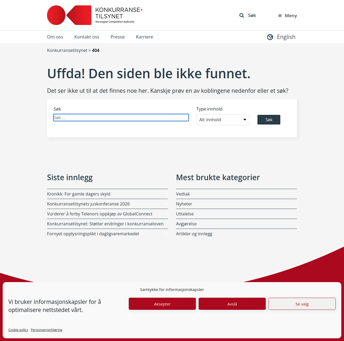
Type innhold (209, 109)
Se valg (302, 304)
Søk (247, 15)
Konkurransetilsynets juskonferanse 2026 (88, 204)
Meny (287, 15)
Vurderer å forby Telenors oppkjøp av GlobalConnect (99, 214)
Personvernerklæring (46, 330)
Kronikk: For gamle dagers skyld (78, 194)
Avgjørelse (186, 224)
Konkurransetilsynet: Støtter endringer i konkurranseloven (105, 224)
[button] (280, 36)
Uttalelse (185, 214)
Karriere (144, 37)
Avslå (232, 304)
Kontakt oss (86, 37)
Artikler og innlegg (194, 234)
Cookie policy (18, 330)
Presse (117, 37)
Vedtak (183, 194)
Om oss (55, 37)
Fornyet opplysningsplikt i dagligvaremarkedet (93, 234)
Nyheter (184, 204)
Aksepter (162, 304)
